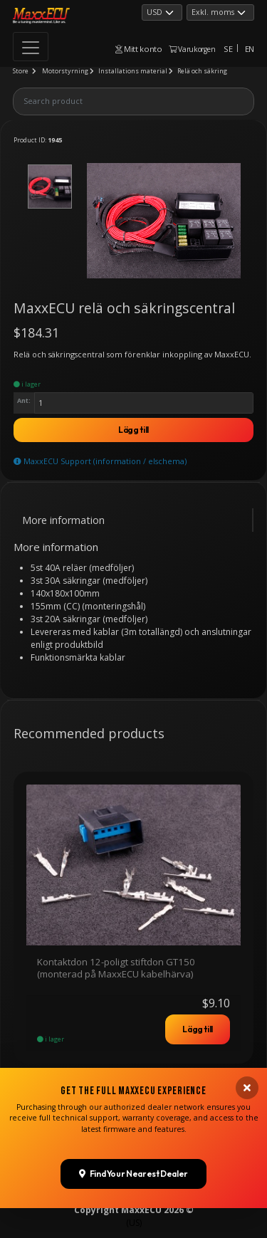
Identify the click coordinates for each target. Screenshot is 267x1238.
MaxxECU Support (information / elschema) (100, 461)
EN (249, 48)
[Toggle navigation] (30, 46)
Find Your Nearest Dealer (133, 1198)
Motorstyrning (65, 70)
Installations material (132, 70)
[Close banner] (247, 1112)
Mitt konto (138, 48)
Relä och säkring (202, 70)
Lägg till (133, 429)
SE (228, 48)
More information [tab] (63, 520)
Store (20, 70)
